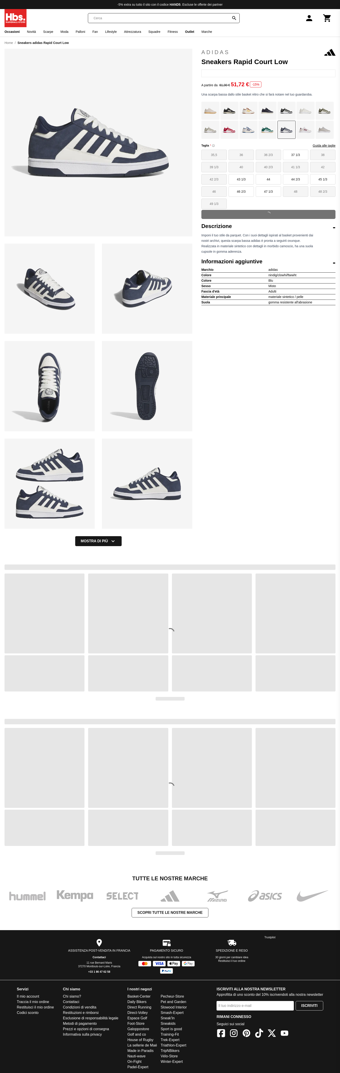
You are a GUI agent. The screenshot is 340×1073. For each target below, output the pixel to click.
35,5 (214, 155)
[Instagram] (233, 1034)
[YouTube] (284, 1034)
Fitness (173, 32)
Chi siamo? (72, 996)
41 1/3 (295, 167)
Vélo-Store (169, 1056)
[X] (271, 1034)
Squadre (154, 32)
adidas (268, 52)
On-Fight (134, 1061)
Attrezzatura (132, 32)
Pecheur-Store (172, 996)
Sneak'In (168, 1018)
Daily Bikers (136, 1002)
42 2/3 (214, 179)
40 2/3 (268, 167)
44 (268, 179)
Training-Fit (170, 1034)
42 (323, 167)
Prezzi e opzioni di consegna (86, 1029)
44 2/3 (295, 179)
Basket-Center (138, 996)
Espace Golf (137, 1018)
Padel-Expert (137, 1067)
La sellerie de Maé (142, 1045)
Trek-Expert (170, 1040)
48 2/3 (322, 191)
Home (9, 43)
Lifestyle (111, 32)
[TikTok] (259, 1034)
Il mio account (28, 996)
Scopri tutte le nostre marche (170, 913)
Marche (207, 32)
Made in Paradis (140, 1051)
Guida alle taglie (324, 145)
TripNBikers (170, 1051)
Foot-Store (136, 1023)
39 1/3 (214, 167)
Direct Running (139, 1007)
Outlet (189, 32)
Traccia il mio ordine (33, 1002)
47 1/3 (268, 191)
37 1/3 (295, 155)
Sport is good (171, 1029)
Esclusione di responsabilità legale (90, 1018)
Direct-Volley (137, 1013)
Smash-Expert (172, 1013)
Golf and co (136, 1034)
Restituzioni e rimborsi (81, 1013)
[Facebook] (221, 1034)
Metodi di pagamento (80, 1023)
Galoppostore (138, 1029)
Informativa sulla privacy (82, 1034)
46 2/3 (241, 191)
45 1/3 (322, 179)
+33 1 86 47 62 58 (99, 971)
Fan (95, 32)
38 (323, 155)
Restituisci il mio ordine (35, 1007)
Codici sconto (28, 1013)
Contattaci (99, 957)
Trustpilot (269, 937)
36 (241, 155)
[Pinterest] (246, 1034)
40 (241, 167)
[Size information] (213, 145)
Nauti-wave (136, 1056)
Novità (31, 32)
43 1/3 (241, 179)
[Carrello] (327, 18)
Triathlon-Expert (173, 1045)
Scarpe (48, 32)
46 (214, 191)
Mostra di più (98, 541)
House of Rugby (140, 1040)
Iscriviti (309, 1006)
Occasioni (12, 32)
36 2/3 (268, 155)
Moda (64, 32)
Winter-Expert (172, 1061)
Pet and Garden (173, 1002)
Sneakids (168, 1023)
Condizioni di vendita (79, 1007)
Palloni (80, 32)
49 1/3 (214, 204)
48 (295, 191)
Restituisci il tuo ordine (231, 961)
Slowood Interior (174, 1007)
